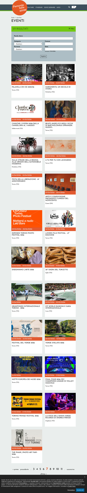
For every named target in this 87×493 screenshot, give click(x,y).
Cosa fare (30, 7)
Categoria (17, 41)
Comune (47, 41)
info (58, 7)
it (73, 7)
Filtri (72, 29)
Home (12, 17)
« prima (16, 469)
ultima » (43, 474)
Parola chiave (18, 36)
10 (57, 469)
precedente (24, 469)
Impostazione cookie (60, 483)
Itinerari (38, 7)
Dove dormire (49, 7)
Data (46, 46)
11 (62, 469)
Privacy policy (49, 483)
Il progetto (23, 483)
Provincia (17, 46)
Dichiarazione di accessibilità (36, 483)
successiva (70, 469)
